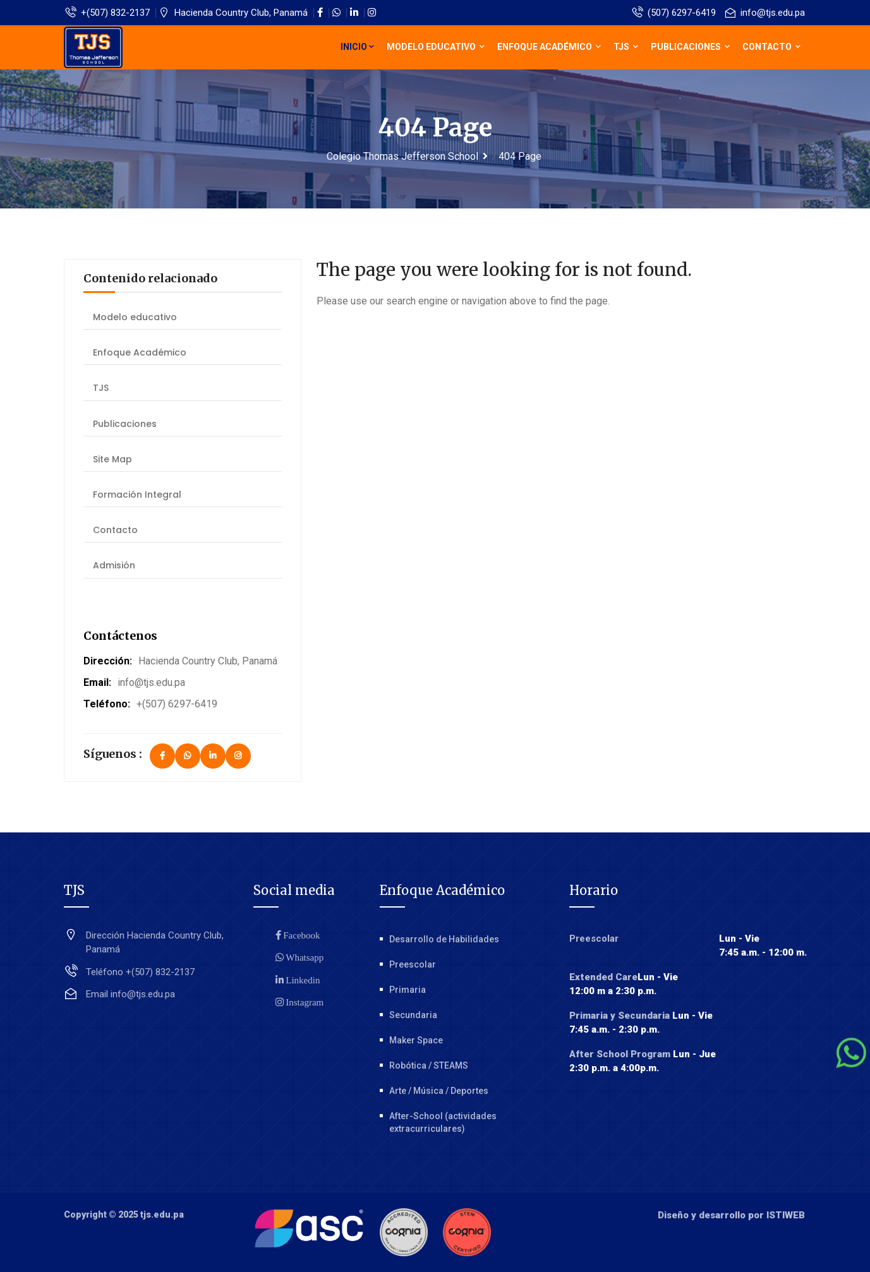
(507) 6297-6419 (674, 12)
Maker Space (416, 1040)
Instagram (304, 1002)
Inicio (357, 47)
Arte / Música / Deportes (438, 1091)
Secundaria (413, 1015)
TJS (625, 47)
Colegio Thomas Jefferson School (402, 156)
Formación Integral (137, 494)
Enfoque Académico (549, 47)
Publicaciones (690, 47)
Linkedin (302, 980)
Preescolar (412, 964)
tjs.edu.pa (162, 1214)
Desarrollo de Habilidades (444, 939)
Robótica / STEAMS (428, 1065)
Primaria (407, 990)
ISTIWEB (785, 1215)
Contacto (771, 47)
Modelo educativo (436, 47)
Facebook (300, 935)
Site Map (112, 459)
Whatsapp (304, 957)
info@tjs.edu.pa (765, 12)
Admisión (114, 565)
